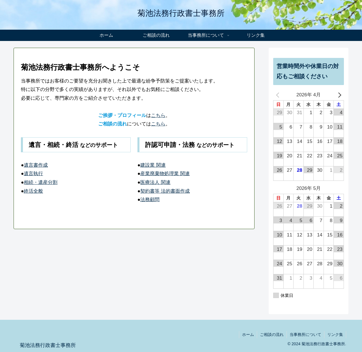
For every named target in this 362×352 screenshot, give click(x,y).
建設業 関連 (153, 165)
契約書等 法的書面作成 (165, 191)
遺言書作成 (36, 165)
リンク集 (335, 334)
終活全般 (33, 191)
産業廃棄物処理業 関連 (165, 173)
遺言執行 (33, 173)
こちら (158, 115)
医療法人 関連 (155, 182)
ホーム (248, 334)
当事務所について (305, 334)
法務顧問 (150, 199)
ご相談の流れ (272, 334)
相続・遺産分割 (40, 182)
